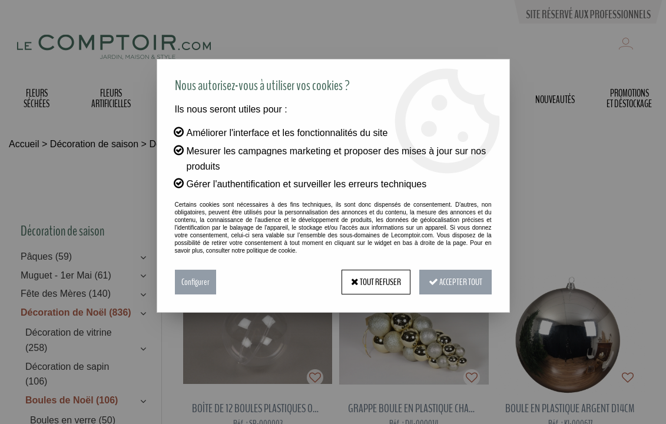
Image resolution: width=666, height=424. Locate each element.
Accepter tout (455, 282)
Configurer (195, 282)
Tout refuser (376, 282)
